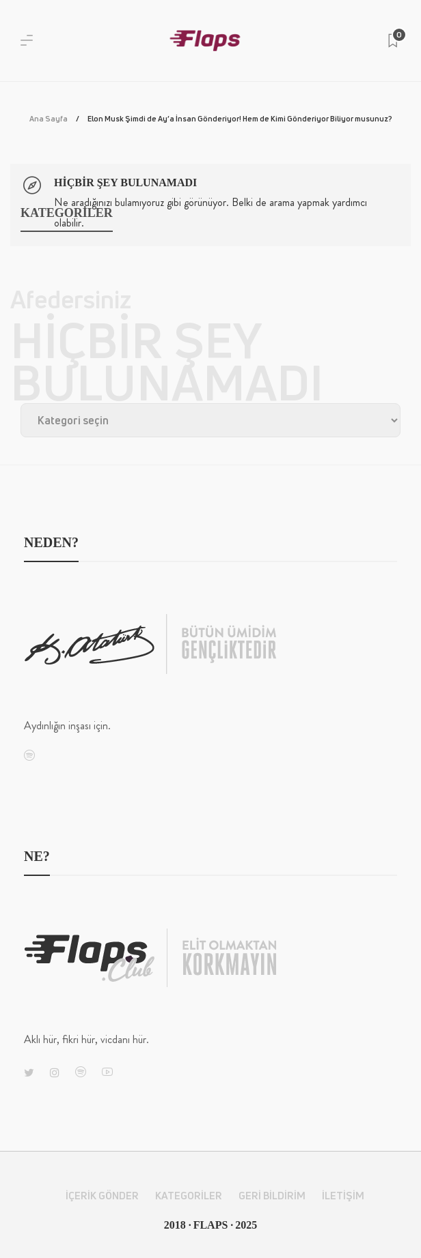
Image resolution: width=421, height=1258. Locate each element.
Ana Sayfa (48, 118)
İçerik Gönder (102, 1195)
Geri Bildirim (272, 1195)
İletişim (343, 1195)
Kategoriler (188, 1195)
